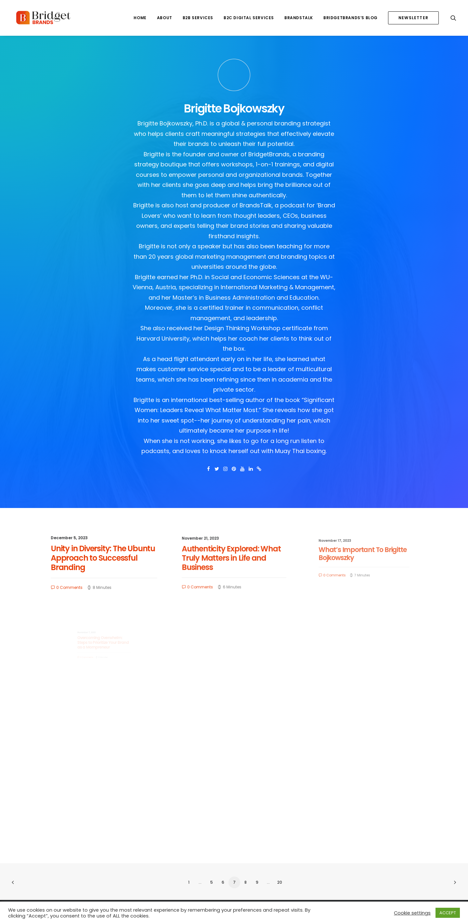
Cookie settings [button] (412, 913)
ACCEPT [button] (447, 913)
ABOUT (164, 17)
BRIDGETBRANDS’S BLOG (350, 17)
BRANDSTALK (298, 17)
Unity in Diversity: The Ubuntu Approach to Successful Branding (102, 558)
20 (279, 882)
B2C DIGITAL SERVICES (249, 17)
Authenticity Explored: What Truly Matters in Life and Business (232, 558)
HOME (140, 17)
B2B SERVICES (198, 17)
